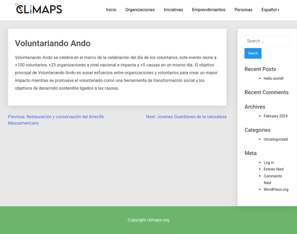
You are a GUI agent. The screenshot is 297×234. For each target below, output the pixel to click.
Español (269, 9)
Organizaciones (140, 9)
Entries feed (273, 169)
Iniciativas (173, 9)
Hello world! (273, 78)
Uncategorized (276, 139)
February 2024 (275, 116)
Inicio (111, 9)
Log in (269, 162)
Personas (243, 9)
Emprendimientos (208, 9)
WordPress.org (276, 189)
